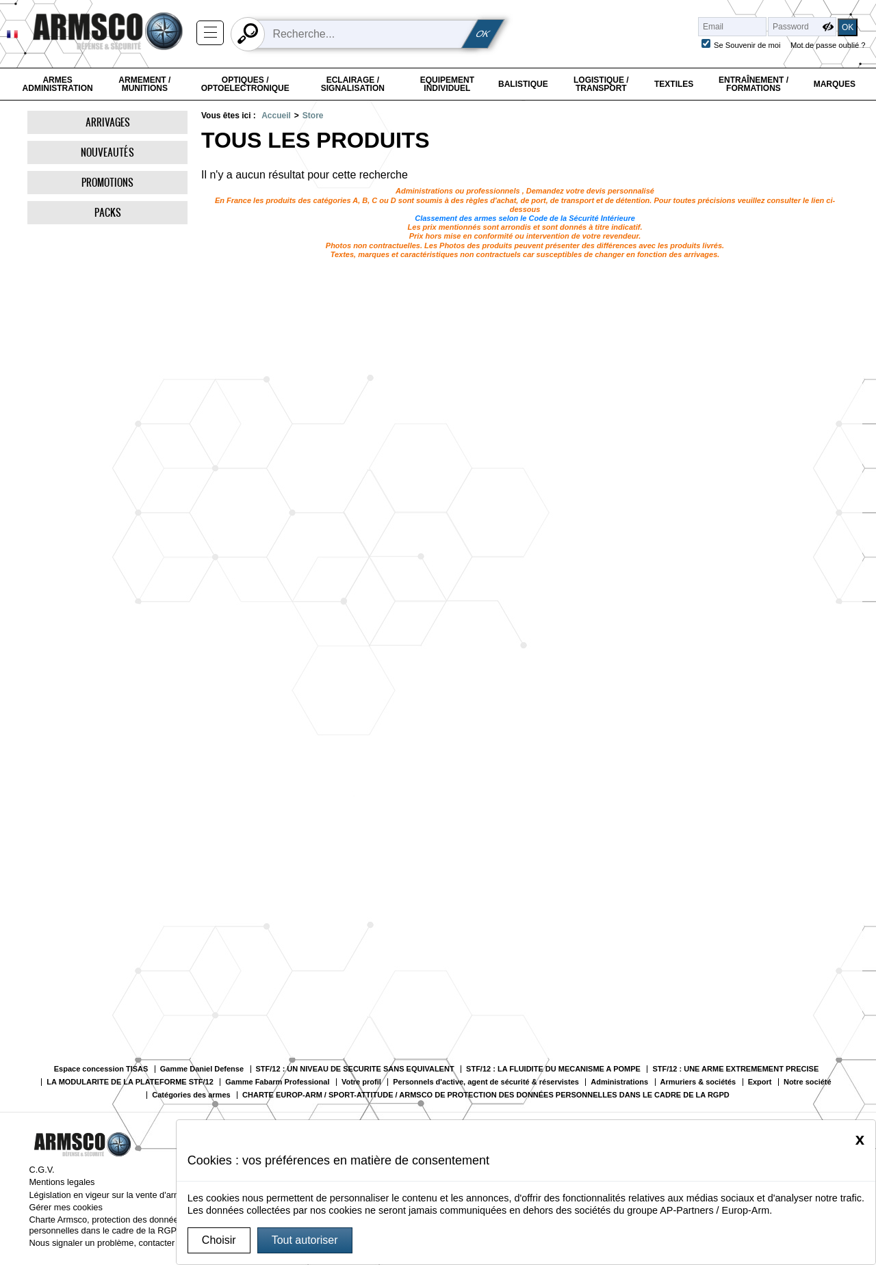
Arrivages (108, 122)
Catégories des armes (191, 1095)
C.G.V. (41, 1169)
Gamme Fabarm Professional (277, 1082)
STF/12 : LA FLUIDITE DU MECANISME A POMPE (553, 1069)
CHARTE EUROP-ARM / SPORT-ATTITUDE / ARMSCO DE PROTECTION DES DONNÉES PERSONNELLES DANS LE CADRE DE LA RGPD (486, 1095)
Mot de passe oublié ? (827, 45)
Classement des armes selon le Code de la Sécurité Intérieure (525, 218)
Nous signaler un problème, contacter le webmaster (129, 1243)
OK (483, 34)
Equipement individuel (447, 84)
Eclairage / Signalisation (353, 84)
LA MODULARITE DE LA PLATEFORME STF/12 (130, 1082)
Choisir (219, 1240)
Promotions (107, 182)
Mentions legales (61, 1182)
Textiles (673, 84)
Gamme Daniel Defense (202, 1069)
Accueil (276, 115)
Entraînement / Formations (753, 84)
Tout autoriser (305, 1240)
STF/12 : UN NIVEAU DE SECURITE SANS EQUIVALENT (355, 1069)
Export (760, 1082)
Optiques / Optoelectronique (245, 84)
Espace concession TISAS (101, 1069)
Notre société (808, 1082)
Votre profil (361, 1082)
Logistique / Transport (601, 84)
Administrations (619, 1082)
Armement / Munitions (144, 84)
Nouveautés (107, 152)
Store (313, 115)
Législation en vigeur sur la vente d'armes (109, 1195)
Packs (107, 212)
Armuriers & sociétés (698, 1082)
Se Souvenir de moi (747, 45)
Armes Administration (58, 84)
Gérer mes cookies (65, 1207)
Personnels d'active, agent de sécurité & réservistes (486, 1082)
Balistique (523, 84)
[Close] (860, 1139)
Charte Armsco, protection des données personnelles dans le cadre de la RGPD (106, 1224)
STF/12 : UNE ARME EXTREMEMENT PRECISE (735, 1069)
